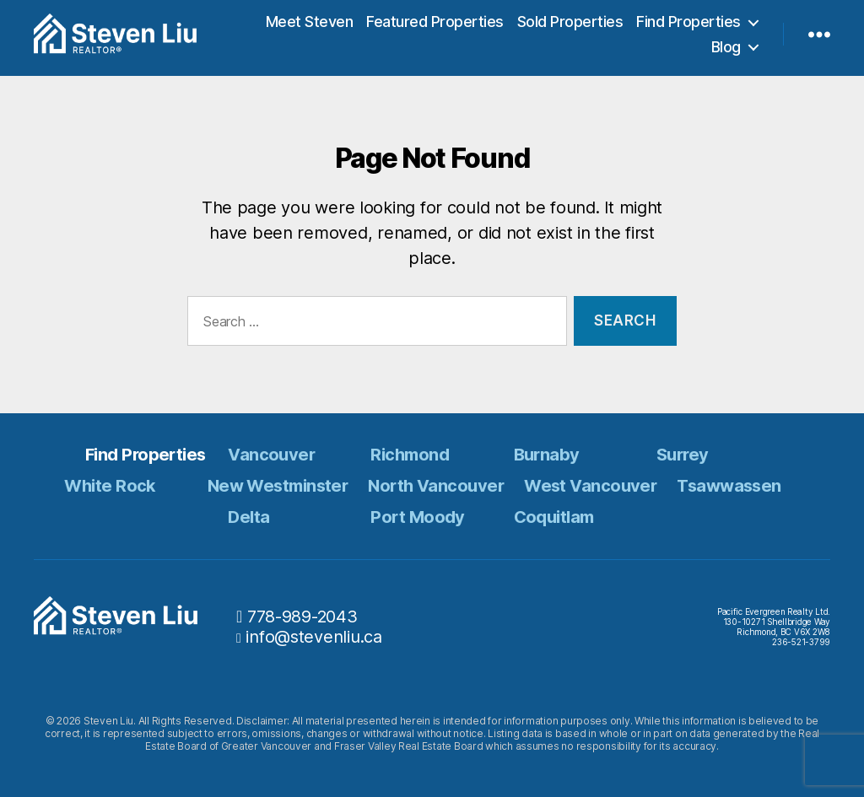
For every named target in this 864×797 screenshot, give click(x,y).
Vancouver (271, 454)
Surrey (682, 454)
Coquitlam (554, 517)
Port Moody (417, 517)
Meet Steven (310, 25)
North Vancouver (436, 486)
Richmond (409, 454)
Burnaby (547, 454)
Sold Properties (570, 25)
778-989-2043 (302, 616)
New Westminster (278, 486)
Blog (726, 50)
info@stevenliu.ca (313, 637)
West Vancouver (590, 486)
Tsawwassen (728, 486)
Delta (248, 517)
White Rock (109, 486)
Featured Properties (435, 25)
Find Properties (688, 25)
